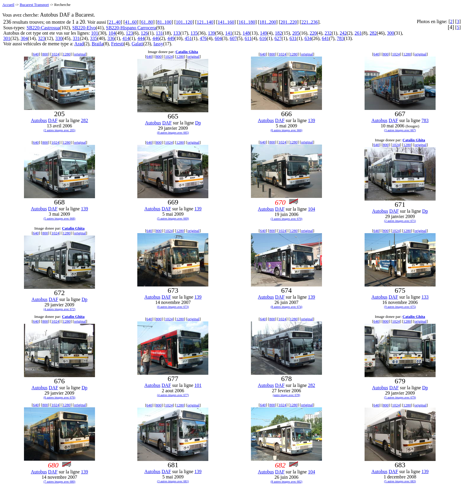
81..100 (164, 22)
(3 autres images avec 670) (286, 218)
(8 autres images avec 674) (286, 306)
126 (144, 33)
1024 (55, 54)
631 (293, 38)
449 (171, 38)
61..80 (147, 22)
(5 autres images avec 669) (173, 218)
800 (45, 54)
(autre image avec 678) (286, 395)
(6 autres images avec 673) (173, 306)
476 (203, 38)
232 (328, 33)
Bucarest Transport (34, 4)
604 (218, 38)
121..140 (205, 22)
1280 (66, 54)
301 (6, 38)
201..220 (289, 22)
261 (358, 33)
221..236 (309, 22)
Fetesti (117, 43)
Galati (137, 43)
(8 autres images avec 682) (286, 481)
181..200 (268, 22)
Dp (198, 122)
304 (24, 38)
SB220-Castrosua (43, 27)
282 (373, 33)
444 (140, 38)
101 (94, 33)
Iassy (158, 43)
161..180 (247, 22)
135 (194, 33)
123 (129, 33)
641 (325, 38)
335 (93, 38)
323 (41, 38)
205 (295, 33)
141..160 (226, 22)
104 (112, 33)
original (80, 54)
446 (156, 38)
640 (36, 54)
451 (188, 38)
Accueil (8, 4)
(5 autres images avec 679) (400, 397)
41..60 (131, 22)
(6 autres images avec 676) (59, 397)
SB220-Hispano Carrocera (131, 27)
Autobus (39, 120)
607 (233, 38)
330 (58, 38)
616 (263, 38)
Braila (97, 43)
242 (343, 33)
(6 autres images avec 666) (286, 130)
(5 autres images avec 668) (59, 218)
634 (308, 38)
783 (340, 38)
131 (159, 33)
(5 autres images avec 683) (400, 481)
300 (390, 33)
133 (176, 33)
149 (263, 33)
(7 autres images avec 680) (59, 481)
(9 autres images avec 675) (400, 306)
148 (246, 33)
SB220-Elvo (84, 27)
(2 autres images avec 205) (59, 130)
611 (248, 38)
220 (313, 33)
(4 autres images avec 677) (173, 395)
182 (278, 33)
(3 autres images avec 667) (400, 130)
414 (126, 38)
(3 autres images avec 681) (173, 481)
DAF (52, 120)
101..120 (184, 22)
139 (211, 33)
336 (111, 38)
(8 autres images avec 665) (173, 132)
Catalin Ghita (186, 51)
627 (278, 38)
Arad (79, 43)
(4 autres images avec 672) (59, 309)
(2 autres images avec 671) (400, 220)
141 (228, 33)
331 (76, 38)
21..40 (115, 22)
